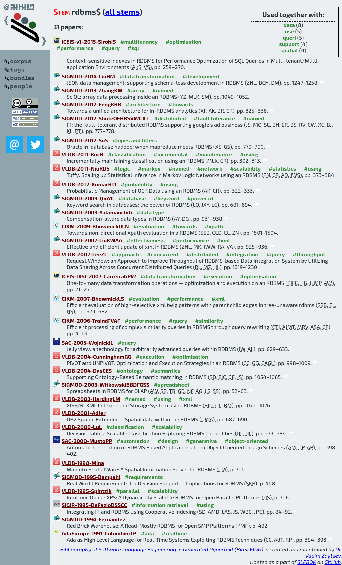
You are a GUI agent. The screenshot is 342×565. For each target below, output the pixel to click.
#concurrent (163, 254)
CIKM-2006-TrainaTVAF (91, 320)
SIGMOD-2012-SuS (85, 140)
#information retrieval (160, 505)
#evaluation (148, 226)
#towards (180, 104)
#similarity (209, 320)
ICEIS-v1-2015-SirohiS (89, 41)
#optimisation (184, 41)
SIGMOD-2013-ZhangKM (92, 90)
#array (135, 90)
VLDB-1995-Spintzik (87, 491)
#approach (125, 254)
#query (110, 48)
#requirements (144, 477)
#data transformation (146, 76)
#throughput (309, 254)
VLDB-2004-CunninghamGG (96, 356)
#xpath (214, 226)
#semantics (165, 370)
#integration (242, 254)
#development (200, 76)
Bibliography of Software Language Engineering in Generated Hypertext (147, 549)
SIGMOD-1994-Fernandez (93, 519)
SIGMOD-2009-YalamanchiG (97, 212)
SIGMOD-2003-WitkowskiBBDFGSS (105, 384)
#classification (127, 154)
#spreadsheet (172, 384)
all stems (122, 11)
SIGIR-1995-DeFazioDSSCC (94, 505)
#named (162, 90)
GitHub (333, 562)
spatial (289, 50)
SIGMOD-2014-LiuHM (88, 76)
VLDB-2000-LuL (82, 427)
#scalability (245, 168)
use (289, 31)
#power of (200, 198)
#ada (147, 533)
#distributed (170, 118)
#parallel (128, 491)
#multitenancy (139, 41)
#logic (122, 168)
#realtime (174, 533)
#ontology (129, 370)
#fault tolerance (214, 118)
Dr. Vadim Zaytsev (323, 552)
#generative (201, 441)
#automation (132, 441)
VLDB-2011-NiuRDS (86, 168)
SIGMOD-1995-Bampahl (91, 477)
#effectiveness (146, 240)
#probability (136, 184)
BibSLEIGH (249, 549)
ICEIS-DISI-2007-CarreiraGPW (99, 276)
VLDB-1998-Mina (83, 463)
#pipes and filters (134, 140)
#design (167, 441)
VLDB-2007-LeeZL (84, 254)
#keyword (166, 198)
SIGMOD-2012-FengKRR (91, 104)
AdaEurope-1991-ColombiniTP (99, 533)
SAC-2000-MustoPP (87, 441)
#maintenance (214, 154)
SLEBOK (306, 562)
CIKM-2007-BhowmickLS (93, 298)
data (289, 25)
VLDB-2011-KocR (82, 154)
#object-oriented (246, 441)
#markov (149, 168)
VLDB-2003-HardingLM (91, 399)
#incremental (171, 154)
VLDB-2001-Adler (84, 413)
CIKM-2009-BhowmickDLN (95, 226)
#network (209, 168)
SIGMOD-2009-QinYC (88, 198)
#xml (223, 240)
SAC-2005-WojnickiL (87, 342)
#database (132, 198)
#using (249, 154)
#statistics (282, 168)
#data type (150, 212)
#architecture (143, 104)
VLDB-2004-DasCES (87, 370)
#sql (133, 48)
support (289, 44)
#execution (217, 276)
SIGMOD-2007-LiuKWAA (92, 240)
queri (289, 37)
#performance (75, 48)
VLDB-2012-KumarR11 (89, 184)
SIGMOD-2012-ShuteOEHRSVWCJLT (105, 118)
